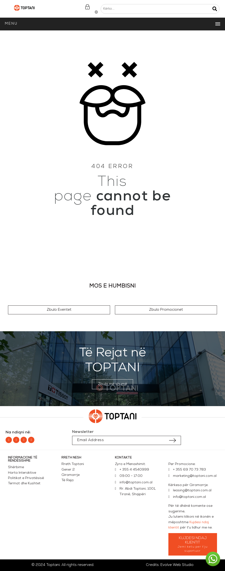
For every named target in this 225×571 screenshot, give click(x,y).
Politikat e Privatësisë (26, 478)
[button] (59, 309)
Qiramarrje (70, 475)
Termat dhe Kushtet (24, 483)
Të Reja (67, 480)
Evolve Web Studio (177, 565)
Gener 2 (69, 470)
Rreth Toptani (72, 464)
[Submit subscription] (172, 440)
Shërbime (16, 467)
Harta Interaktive (22, 473)
